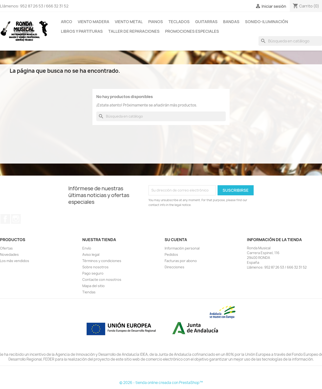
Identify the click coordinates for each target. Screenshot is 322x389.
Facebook (5, 219)
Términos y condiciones (101, 260)
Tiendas (89, 292)
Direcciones (174, 267)
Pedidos (171, 254)
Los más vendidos (14, 260)
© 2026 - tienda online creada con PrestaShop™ (161, 382)
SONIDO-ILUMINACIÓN (266, 21)
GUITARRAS (206, 21)
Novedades (9, 254)
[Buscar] (290, 41)
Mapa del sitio (93, 286)
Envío (86, 248)
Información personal (182, 248)
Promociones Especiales (192, 31)
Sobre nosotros (95, 267)
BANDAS (231, 21)
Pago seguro (92, 273)
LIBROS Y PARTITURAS (82, 31)
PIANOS (155, 21)
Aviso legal (90, 254)
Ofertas (6, 248)
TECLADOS (179, 21)
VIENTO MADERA (93, 21)
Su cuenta (176, 239)
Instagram (16, 219)
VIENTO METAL (129, 21)
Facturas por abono (181, 260)
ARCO (66, 21)
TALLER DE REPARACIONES (134, 31)
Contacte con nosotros (101, 279)
